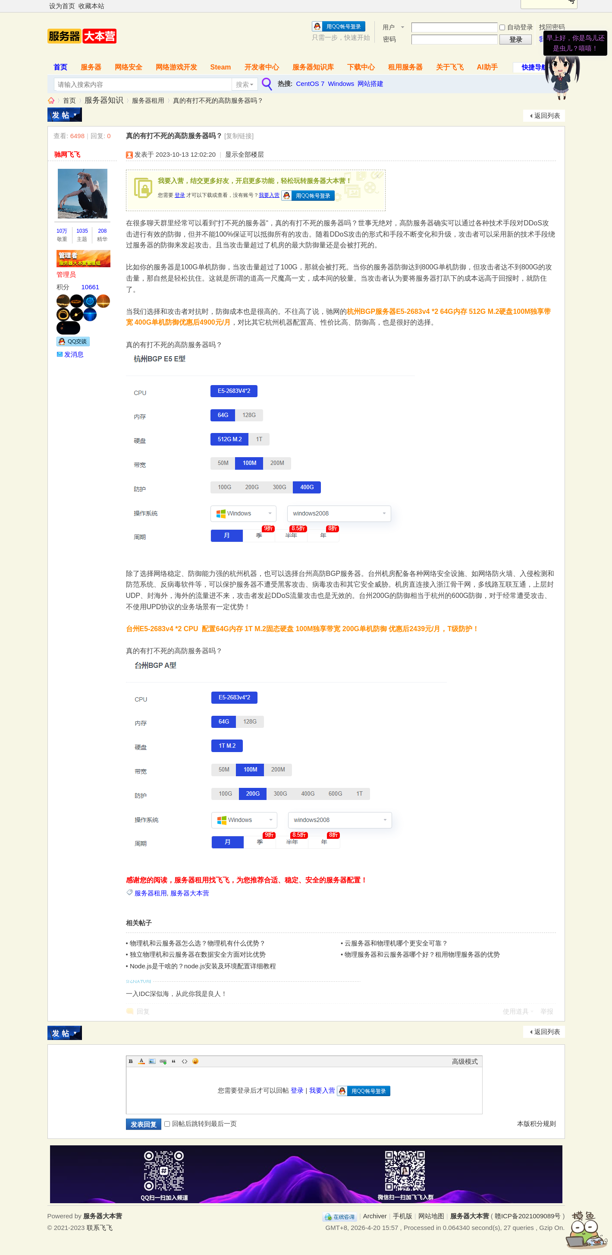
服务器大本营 (50, 100)
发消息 (74, 354)
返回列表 (547, 115)
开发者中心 (262, 67)
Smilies (195, 1061)
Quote (173, 1061)
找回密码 (552, 27)
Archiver (375, 1216)
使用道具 (516, 1011)
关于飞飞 (450, 67)
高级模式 (465, 1061)
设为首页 (62, 5)
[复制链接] (239, 135)
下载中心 (361, 67)
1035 (82, 231)
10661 (91, 287)
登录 (180, 195)
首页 (60, 67)
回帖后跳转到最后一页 (200, 1123)
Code (184, 1061)
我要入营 (269, 195)
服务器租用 (148, 100)
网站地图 (431, 1216)
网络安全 (128, 67)
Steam (220, 67)
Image (152, 1061)
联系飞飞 (100, 1227)
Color (141, 1061)
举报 (546, 1011)
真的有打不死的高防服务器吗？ (218, 100)
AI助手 (487, 67)
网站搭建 (370, 83)
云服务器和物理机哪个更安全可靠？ (396, 943)
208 (102, 231)
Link (163, 1061)
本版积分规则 (536, 1123)
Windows (341, 83)
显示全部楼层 (244, 154)
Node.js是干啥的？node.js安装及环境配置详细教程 (203, 966)
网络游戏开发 (176, 67)
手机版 (402, 1216)
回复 (143, 1011)
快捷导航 (535, 67)
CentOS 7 (310, 83)
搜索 (242, 84)
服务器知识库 (313, 67)
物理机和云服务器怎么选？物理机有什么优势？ (198, 943)
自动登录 (516, 27)
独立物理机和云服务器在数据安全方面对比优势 (198, 954)
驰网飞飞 (67, 154)
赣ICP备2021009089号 (528, 1216)
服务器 (91, 67)
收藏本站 (91, 5)
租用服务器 (405, 67)
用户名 (389, 28)
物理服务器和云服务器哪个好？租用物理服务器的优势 (422, 954)
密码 (389, 39)
